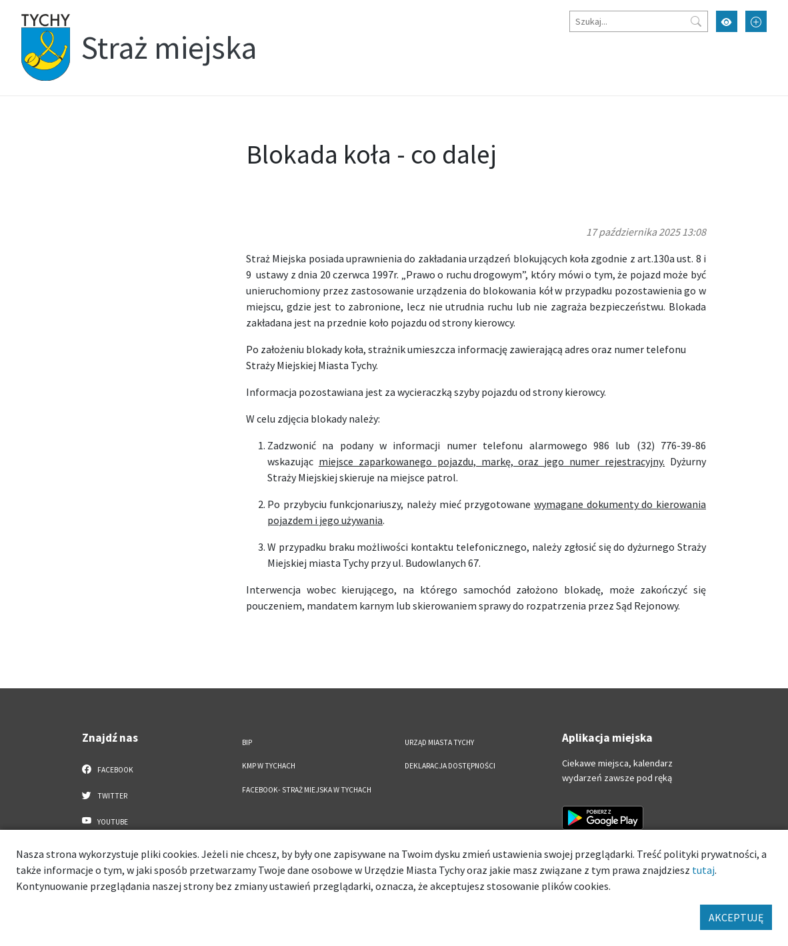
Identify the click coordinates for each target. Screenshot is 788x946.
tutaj (703, 870)
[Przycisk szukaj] (696, 21)
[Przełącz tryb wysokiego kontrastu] (726, 21)
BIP (247, 742)
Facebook (107, 769)
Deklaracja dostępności (450, 765)
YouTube (105, 821)
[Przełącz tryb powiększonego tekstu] (756, 21)
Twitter (104, 795)
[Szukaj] (638, 21)
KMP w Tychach (268, 765)
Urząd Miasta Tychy (439, 742)
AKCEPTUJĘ (736, 917)
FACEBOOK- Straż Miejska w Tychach (306, 789)
